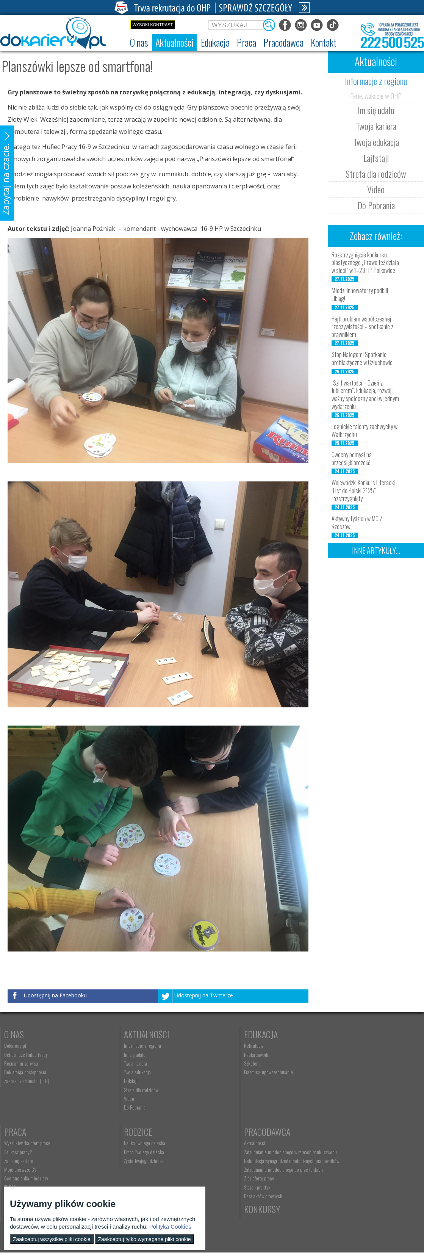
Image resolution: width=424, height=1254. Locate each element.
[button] (7, 173)
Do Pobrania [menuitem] (119, 1107)
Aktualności (130, 1034)
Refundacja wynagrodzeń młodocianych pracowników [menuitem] (155, 1161)
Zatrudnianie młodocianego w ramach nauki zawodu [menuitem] (154, 1152)
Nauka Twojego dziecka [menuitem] (24, 1143)
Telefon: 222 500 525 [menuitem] (232, 1161)
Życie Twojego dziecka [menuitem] (24, 1161)
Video (376, 189)
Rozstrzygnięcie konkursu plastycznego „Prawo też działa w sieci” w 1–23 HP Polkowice (365, 262)
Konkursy (334, 1131)
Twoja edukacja (376, 142)
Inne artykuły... (376, 550)
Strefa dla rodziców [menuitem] (125, 1090)
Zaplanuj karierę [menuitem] (330, 1063)
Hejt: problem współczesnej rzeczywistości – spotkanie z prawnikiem (362, 326)
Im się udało (376, 110)
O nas (14, 1034)
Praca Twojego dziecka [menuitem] (24, 1152)
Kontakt (227, 1131)
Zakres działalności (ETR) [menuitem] (26, 1081)
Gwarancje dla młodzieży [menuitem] (338, 1081)
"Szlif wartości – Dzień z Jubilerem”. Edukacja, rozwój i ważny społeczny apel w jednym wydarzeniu (365, 394)
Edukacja (229, 1034)
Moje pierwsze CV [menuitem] (332, 1072)
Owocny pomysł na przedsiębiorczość (352, 458)
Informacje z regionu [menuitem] (126, 1045)
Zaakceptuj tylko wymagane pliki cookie (144, 1239)
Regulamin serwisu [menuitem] (21, 1063)
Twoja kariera (376, 126)
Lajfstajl (376, 158)
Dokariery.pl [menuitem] (15, 1045)
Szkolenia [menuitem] (220, 1063)
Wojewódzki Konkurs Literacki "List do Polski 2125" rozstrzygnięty (363, 490)
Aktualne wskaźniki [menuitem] (333, 1098)
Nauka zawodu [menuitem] (224, 1054)
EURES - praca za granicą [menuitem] (338, 1090)
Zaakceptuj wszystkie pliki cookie (52, 1239)
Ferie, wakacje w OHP (376, 95)
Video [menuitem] (113, 1098)
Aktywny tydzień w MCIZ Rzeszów (357, 522)
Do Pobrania (376, 205)
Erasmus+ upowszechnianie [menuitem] (236, 1072)
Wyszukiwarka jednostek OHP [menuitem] (238, 1143)
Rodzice (18, 1131)
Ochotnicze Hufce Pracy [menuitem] (26, 1054)
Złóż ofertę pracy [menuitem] (123, 1178)
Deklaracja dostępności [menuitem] (25, 1072)
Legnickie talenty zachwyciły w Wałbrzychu (364, 430)
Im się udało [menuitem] (119, 1054)
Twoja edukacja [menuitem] (121, 1072)
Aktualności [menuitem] (118, 1143)
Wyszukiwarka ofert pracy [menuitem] (338, 1045)
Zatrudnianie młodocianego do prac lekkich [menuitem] (147, 1169)
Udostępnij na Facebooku (55, 995)
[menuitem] (139, 42)
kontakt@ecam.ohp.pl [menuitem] (232, 1152)
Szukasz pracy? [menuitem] (330, 1054)
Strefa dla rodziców (376, 173)
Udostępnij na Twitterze (203, 995)
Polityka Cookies (170, 1226)
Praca (327, 1034)
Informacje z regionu (376, 81)
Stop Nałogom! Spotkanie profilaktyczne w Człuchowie (362, 358)
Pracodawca (131, 1131)
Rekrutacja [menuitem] (222, 1045)
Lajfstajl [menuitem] (115, 1081)
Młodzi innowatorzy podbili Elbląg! (360, 294)
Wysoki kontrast (152, 24)
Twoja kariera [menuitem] (119, 1063)
